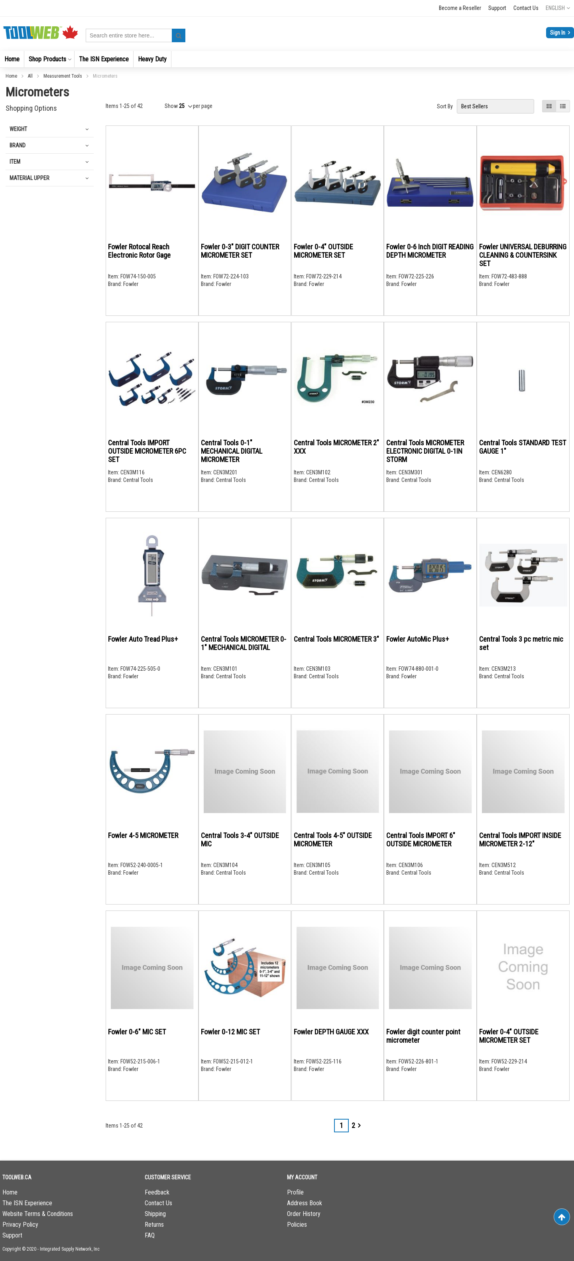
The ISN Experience (27, 1203)
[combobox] (135, 35)
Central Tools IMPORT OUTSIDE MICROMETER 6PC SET (147, 451)
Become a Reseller (460, 8)
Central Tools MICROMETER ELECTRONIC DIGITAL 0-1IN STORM (425, 451)
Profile (295, 1192)
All (31, 76)
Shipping (155, 1214)
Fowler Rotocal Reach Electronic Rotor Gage (139, 251)
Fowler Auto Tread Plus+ (143, 639)
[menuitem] (12, 59)
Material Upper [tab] (29, 178)
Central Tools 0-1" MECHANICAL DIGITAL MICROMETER (231, 451)
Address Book (304, 1203)
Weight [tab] (18, 129)
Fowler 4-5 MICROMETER (143, 835)
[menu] (287, 59)
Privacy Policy (20, 1224)
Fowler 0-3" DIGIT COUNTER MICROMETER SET (240, 251)
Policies (297, 1224)
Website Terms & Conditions (37, 1214)
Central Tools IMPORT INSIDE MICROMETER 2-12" (520, 839)
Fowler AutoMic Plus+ (417, 639)
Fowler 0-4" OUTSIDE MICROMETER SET (323, 251)
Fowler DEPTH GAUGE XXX (331, 1032)
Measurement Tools (63, 76)
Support (497, 8)
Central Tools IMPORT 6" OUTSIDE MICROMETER (420, 839)
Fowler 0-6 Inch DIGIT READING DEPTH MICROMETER (430, 251)
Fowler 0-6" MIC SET (137, 1032)
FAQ (150, 1235)
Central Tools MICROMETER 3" (336, 639)
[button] (558, 8)
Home (12, 76)
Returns (154, 1224)
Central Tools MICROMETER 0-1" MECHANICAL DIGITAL (243, 643)
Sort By (445, 106)
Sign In (558, 32)
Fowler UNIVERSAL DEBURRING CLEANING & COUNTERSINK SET (522, 255)
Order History (303, 1214)
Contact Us (526, 8)
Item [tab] (15, 162)
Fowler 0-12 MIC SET (230, 1032)
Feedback (157, 1192)
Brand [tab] (18, 145)
